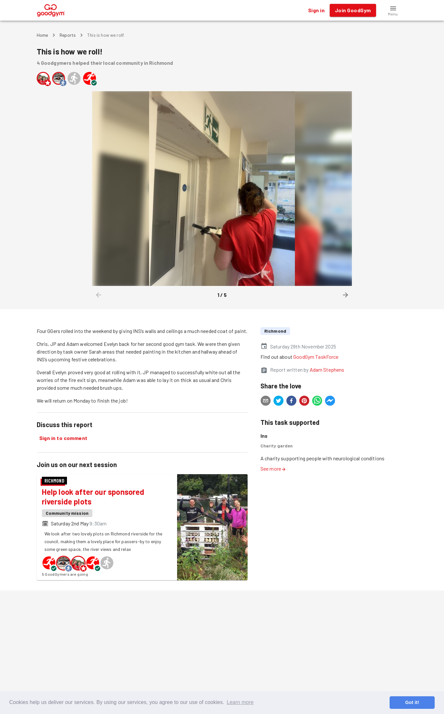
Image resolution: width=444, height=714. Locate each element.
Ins (264, 436)
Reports (68, 35)
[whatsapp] (317, 402)
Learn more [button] (240, 702)
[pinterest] (304, 402)
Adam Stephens (327, 370)
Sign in (316, 10)
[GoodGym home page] (51, 9)
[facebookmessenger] (330, 402)
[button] (393, 10)
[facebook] (291, 402)
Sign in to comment (63, 438)
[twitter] (278, 402)
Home (42, 35)
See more (273, 468)
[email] (265, 402)
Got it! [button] (412, 702)
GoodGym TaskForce (316, 357)
